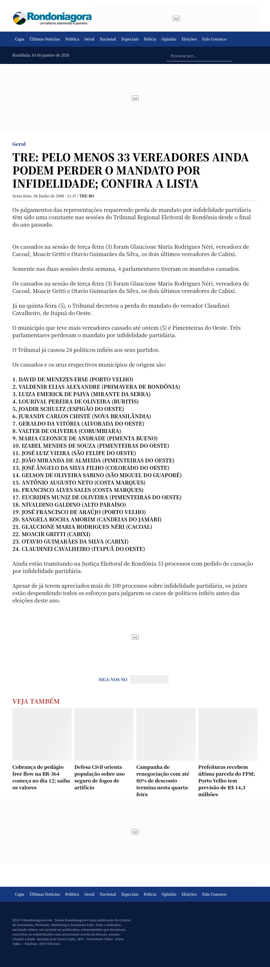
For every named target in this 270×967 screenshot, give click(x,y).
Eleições (189, 39)
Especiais (129, 39)
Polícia (150, 39)
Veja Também (36, 700)
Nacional (108, 39)
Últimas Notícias (45, 39)
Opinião (169, 39)
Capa (19, 39)
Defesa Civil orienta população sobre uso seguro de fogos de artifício (99, 777)
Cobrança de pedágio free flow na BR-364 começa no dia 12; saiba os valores (41, 777)
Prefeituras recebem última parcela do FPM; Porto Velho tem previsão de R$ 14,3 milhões (226, 780)
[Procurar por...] (199, 55)
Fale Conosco (214, 39)
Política (72, 39)
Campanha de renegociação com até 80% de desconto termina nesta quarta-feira (163, 780)
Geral (89, 39)
